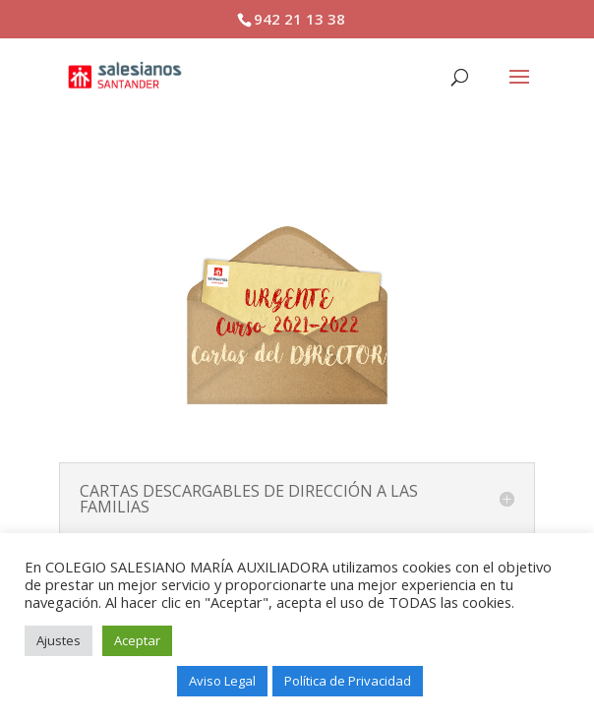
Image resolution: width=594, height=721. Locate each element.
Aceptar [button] (137, 640)
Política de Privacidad (347, 681)
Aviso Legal (222, 681)
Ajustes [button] (58, 640)
